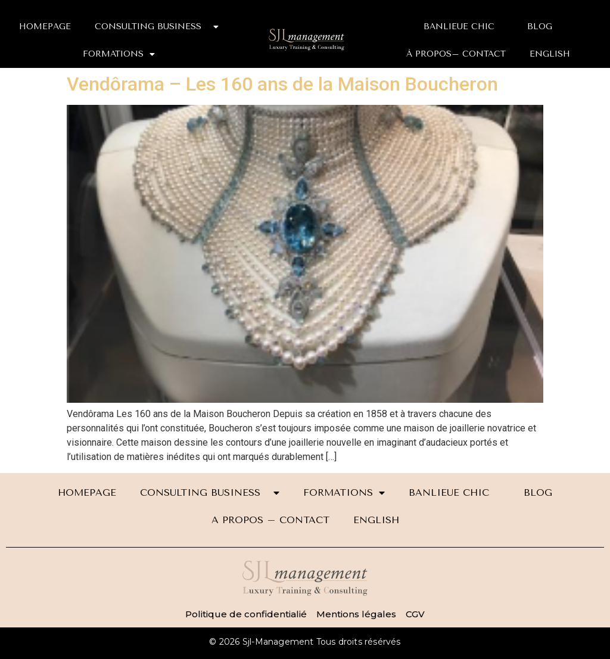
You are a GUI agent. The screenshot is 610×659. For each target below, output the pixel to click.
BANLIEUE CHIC (463, 26)
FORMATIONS (119, 54)
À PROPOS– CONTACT (456, 54)
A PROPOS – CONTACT (270, 520)
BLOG (539, 26)
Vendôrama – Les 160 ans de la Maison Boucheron (282, 84)
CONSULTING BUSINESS (157, 27)
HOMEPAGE (45, 26)
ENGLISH (550, 54)
